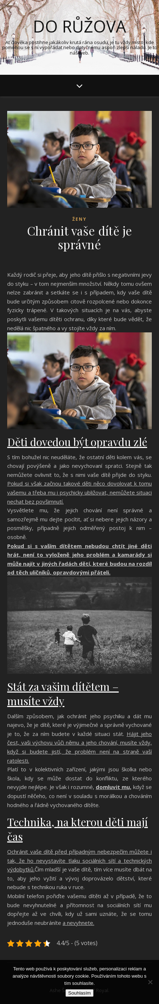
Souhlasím (79, 993)
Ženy (79, 219)
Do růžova (79, 26)
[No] (150, 982)
